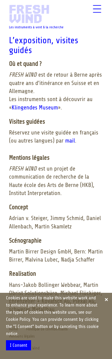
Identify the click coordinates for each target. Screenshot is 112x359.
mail (70, 140)
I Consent (18, 345)
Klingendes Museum (35, 107)
